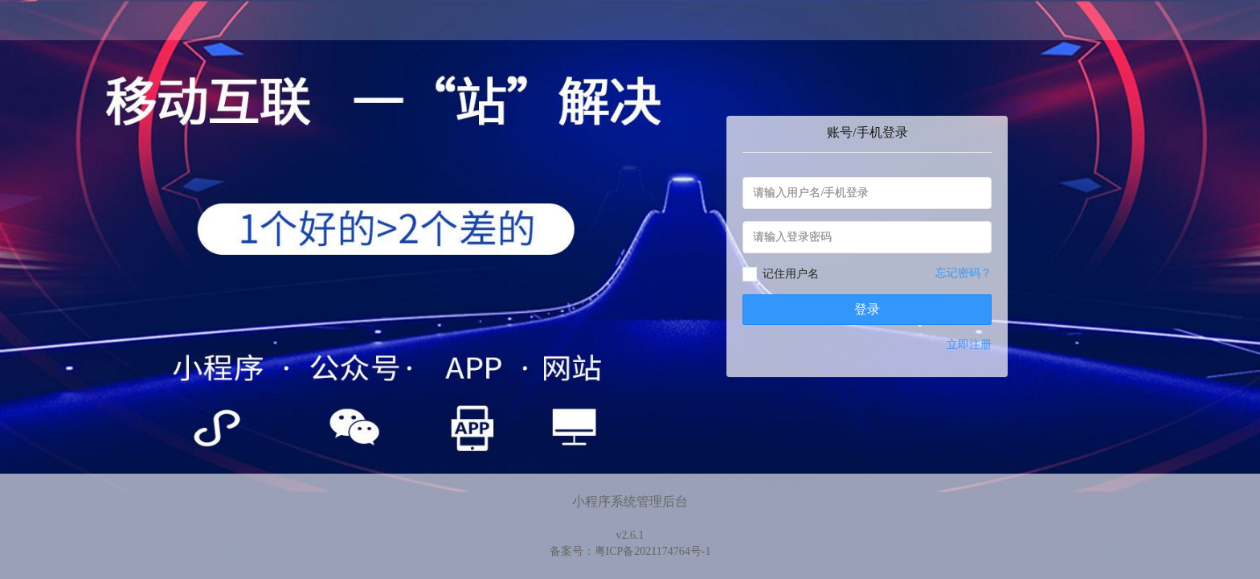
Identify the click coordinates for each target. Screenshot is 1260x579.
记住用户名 (791, 274)
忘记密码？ (963, 273)
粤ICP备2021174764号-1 (653, 551)
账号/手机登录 (867, 132)
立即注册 (969, 345)
